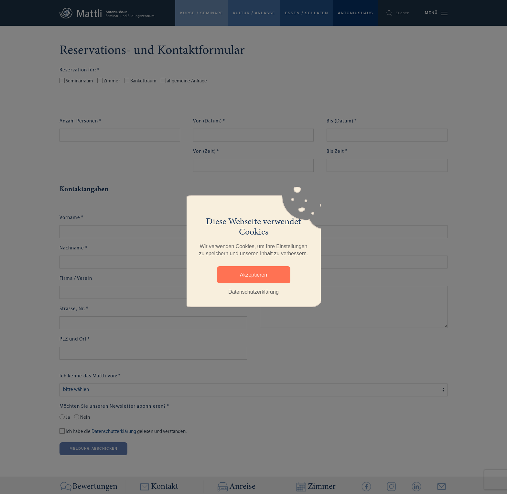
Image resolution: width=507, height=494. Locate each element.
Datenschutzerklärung (253, 292)
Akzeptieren (253, 275)
